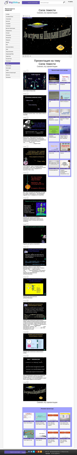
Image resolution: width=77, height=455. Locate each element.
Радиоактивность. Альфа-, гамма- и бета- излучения (64, 137)
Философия (8, 68)
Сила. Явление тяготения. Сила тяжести (51, 424)
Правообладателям (55, 451)
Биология (8, 21)
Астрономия (8, 19)
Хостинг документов (55, 453)
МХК (7, 44)
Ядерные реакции (53, 84)
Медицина (8, 40)
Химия (7, 70)
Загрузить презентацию (33, 2)
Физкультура (8, 65)
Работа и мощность (64, 101)
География (8, 23)
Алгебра (7, 14)
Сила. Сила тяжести (28, 422)
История (7, 33)
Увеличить (68, 16)
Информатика (9, 30)
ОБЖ (7, 49)
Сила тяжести (39, 440)
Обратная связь (65, 451)
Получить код (26, 16)
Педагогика (8, 56)
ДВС (50, 101)
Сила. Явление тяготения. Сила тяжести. (51, 441)
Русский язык (9, 58)
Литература (8, 35)
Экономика (8, 77)
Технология (8, 61)
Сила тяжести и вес (28, 440)
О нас (47, 451)
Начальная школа (9, 47)
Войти (70, 1)
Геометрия (8, 26)
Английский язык (9, 16)
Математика (8, 37)
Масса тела (51, 153)
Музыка (7, 42)
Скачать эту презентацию (47, 13)
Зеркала (62, 153)
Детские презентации (10, 28)
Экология (8, 75)
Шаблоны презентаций (10, 72)
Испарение (62, 84)
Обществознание (9, 51)
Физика (7, 63)
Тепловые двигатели (53, 170)
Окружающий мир (9, 54)
